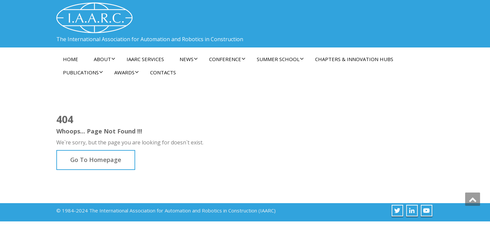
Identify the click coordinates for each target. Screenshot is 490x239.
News (189, 59)
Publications (83, 72)
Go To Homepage (95, 160)
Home (70, 59)
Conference (227, 59)
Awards (126, 72)
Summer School (280, 59)
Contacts (163, 72)
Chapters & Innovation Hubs (354, 59)
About (104, 59)
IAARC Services (145, 59)
